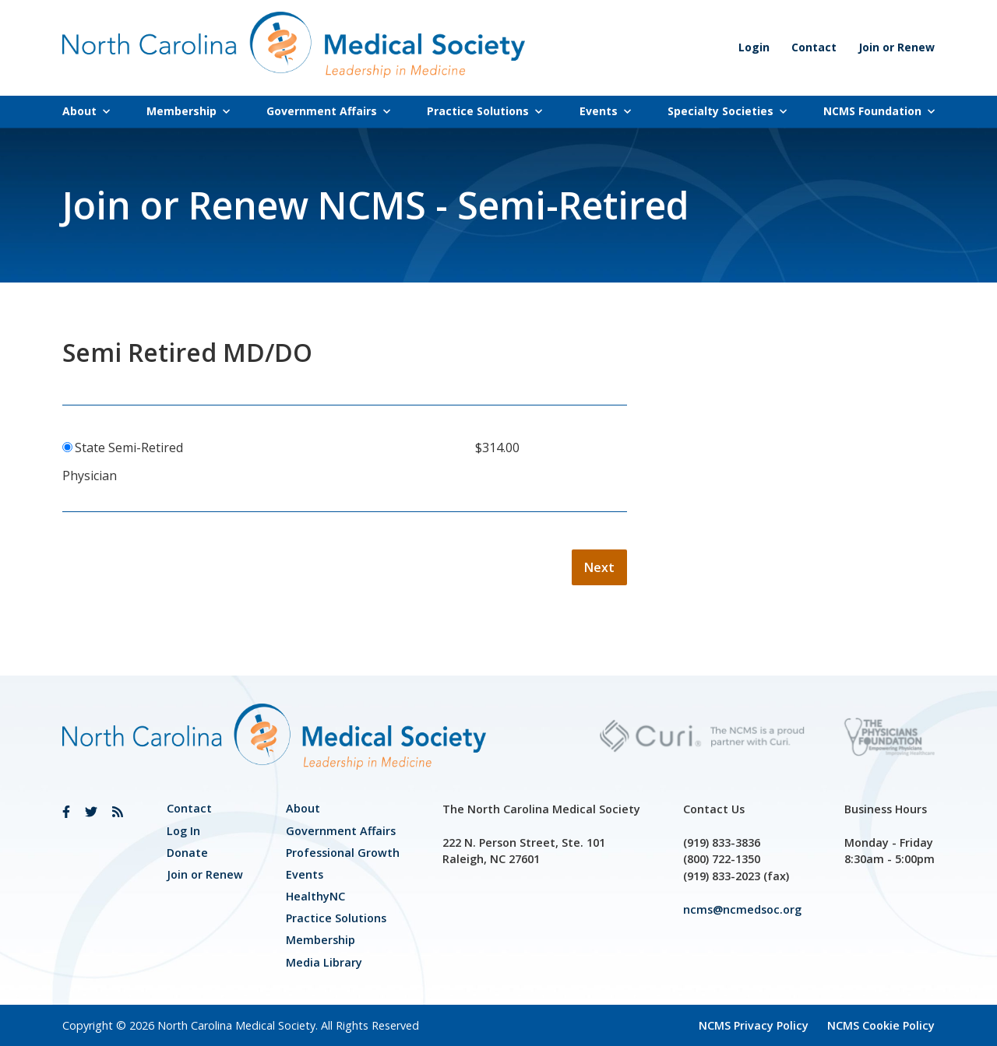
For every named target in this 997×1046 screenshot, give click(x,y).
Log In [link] (183, 830)
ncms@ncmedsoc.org (742, 909)
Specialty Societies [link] (727, 111)
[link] (66, 811)
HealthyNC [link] (315, 896)
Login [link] (754, 47)
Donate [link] (187, 852)
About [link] (86, 111)
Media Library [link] (324, 962)
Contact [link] (814, 47)
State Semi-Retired (129, 447)
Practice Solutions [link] (484, 111)
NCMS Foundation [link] (879, 111)
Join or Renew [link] (896, 47)
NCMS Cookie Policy (881, 1025)
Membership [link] (188, 111)
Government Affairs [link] (328, 111)
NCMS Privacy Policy (754, 1025)
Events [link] (605, 111)
